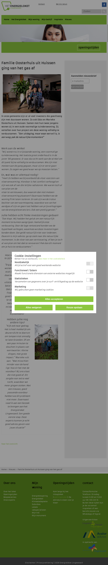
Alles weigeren (33, 307)
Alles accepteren (54, 299)
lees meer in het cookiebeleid (51, 259)
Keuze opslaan (74, 307)
